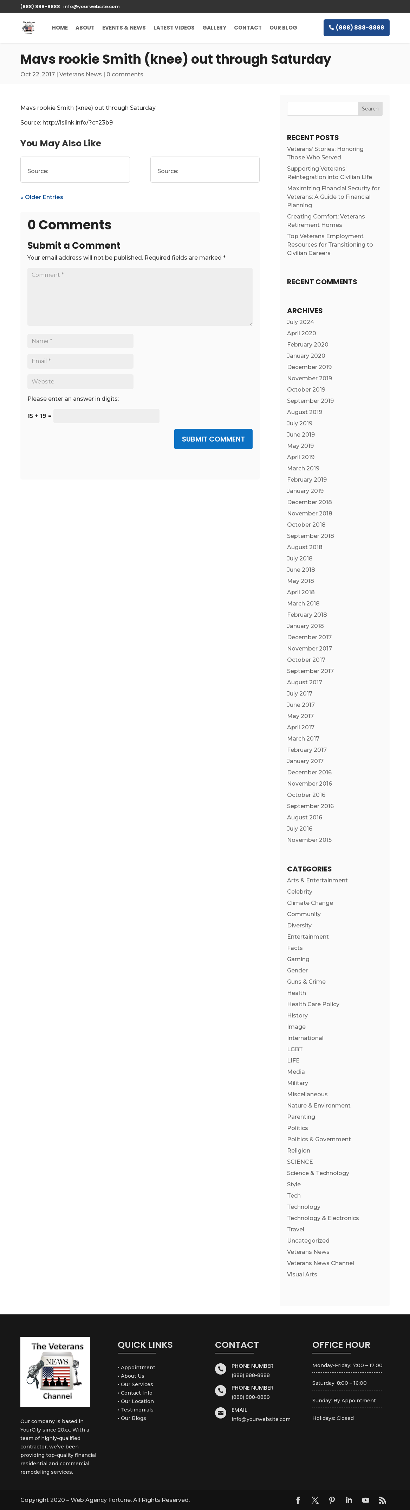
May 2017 (300, 716)
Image (296, 1026)
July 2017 (299, 693)
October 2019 (306, 389)
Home (60, 27)
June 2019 (301, 434)
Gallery (214, 27)
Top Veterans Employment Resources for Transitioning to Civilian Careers (330, 244)
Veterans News (80, 74)
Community (304, 914)
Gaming (298, 959)
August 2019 (304, 412)
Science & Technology (318, 1173)
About (85, 27)
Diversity (299, 925)
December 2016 (309, 772)
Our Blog (283, 27)
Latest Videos (174, 27)
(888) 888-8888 (360, 28)
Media (296, 1071)
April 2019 (300, 457)
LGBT (295, 1049)
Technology (303, 1207)
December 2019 (309, 367)
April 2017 (300, 727)
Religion (298, 1150)
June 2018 (301, 569)
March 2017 (303, 738)
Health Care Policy (313, 1004)
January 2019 (305, 491)
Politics (297, 1128)
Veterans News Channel (320, 1263)
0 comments (124, 74)
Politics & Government (319, 1139)
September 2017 (310, 671)
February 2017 (307, 750)
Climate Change (310, 903)
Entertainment (308, 936)
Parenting (301, 1117)
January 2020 (306, 356)
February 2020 (307, 344)
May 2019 (300, 446)
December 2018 (309, 502)
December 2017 (309, 637)
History (297, 1015)
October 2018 (306, 524)
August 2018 (305, 547)
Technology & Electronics (323, 1218)
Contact (248, 27)
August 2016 (304, 817)
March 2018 (303, 603)
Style (294, 1184)
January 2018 (305, 626)
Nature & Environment (319, 1105)
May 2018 (300, 581)
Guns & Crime (306, 981)
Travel (295, 1229)
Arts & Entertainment (317, 880)
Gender (297, 970)
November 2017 (309, 648)
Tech (294, 1195)
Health (296, 993)
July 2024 (300, 322)
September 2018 (310, 536)
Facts (295, 948)
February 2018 (307, 614)
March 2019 (303, 468)
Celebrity (299, 891)
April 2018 (301, 592)
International (305, 1038)
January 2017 (305, 761)
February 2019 (307, 479)
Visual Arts (302, 1274)
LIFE (293, 1060)
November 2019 (309, 378)
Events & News (124, 27)
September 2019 (310, 401)
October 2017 (306, 659)
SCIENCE (300, 1162)
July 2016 (299, 828)
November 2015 (309, 840)
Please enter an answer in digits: (73, 398)
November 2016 (309, 783)
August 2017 (304, 682)
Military (297, 1083)
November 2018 (309, 513)
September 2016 (310, 806)
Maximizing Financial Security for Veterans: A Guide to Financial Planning (333, 197)
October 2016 (306, 795)
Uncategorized (308, 1240)
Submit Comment (213, 439)
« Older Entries (41, 197)
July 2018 (300, 558)
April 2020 (301, 333)
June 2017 (301, 705)
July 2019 (299, 423)
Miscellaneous (307, 1094)
